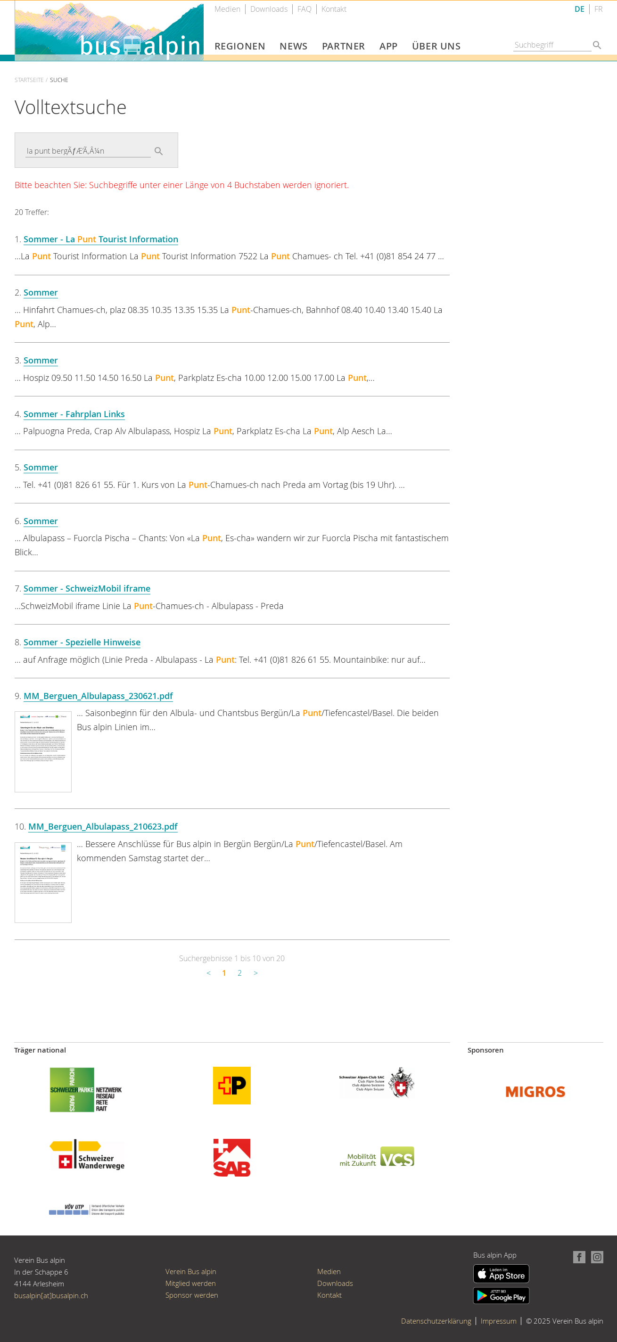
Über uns (436, 46)
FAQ (304, 9)
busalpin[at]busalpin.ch (51, 1295)
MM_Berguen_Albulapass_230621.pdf (98, 695)
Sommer (41, 292)
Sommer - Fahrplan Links (74, 414)
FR (598, 9)
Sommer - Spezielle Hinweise (82, 642)
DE (579, 9)
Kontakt (333, 9)
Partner (343, 46)
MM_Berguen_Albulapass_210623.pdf (103, 826)
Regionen (240, 46)
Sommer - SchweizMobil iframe (87, 588)
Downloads (269, 9)
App (388, 46)
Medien (227, 9)
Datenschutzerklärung (436, 1321)
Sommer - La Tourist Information (101, 239)
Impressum (499, 1321)
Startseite (29, 79)
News (293, 46)
